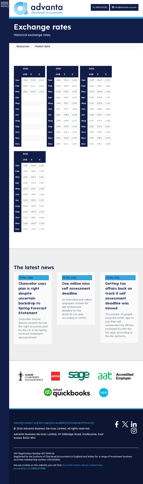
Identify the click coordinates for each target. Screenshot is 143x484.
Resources (22, 46)
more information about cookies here (82, 465)
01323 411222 (101, 7)
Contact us (29, 423)
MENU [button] (4, 5)
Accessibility (58, 423)
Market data (42, 46)
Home (17, 423)
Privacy (87, 423)
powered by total (29, 468)
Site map (43, 423)
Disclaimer (74, 423)
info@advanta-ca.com (124, 7)
